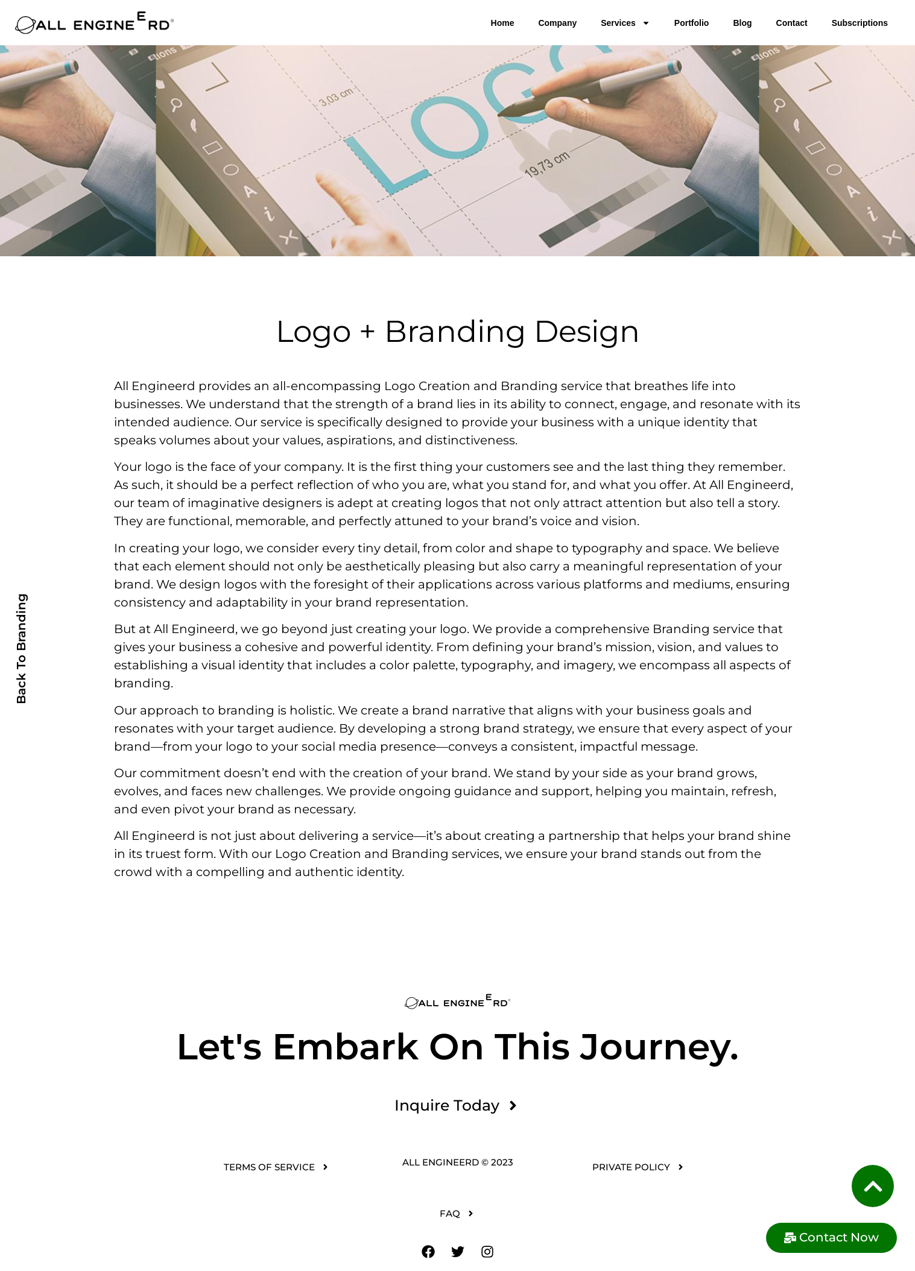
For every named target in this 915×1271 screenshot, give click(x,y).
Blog (742, 23)
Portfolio (691, 23)
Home (502, 23)
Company (557, 23)
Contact (792, 23)
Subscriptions (860, 23)
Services (625, 23)
